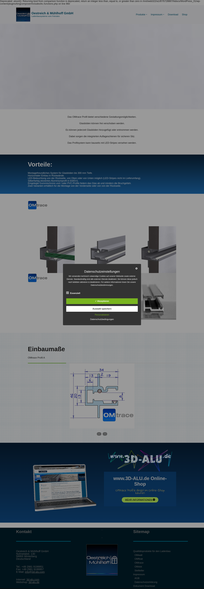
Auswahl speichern (102, 309)
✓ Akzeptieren (102, 301)
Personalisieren (102, 315)
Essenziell (73, 292)
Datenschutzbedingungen (102, 319)
